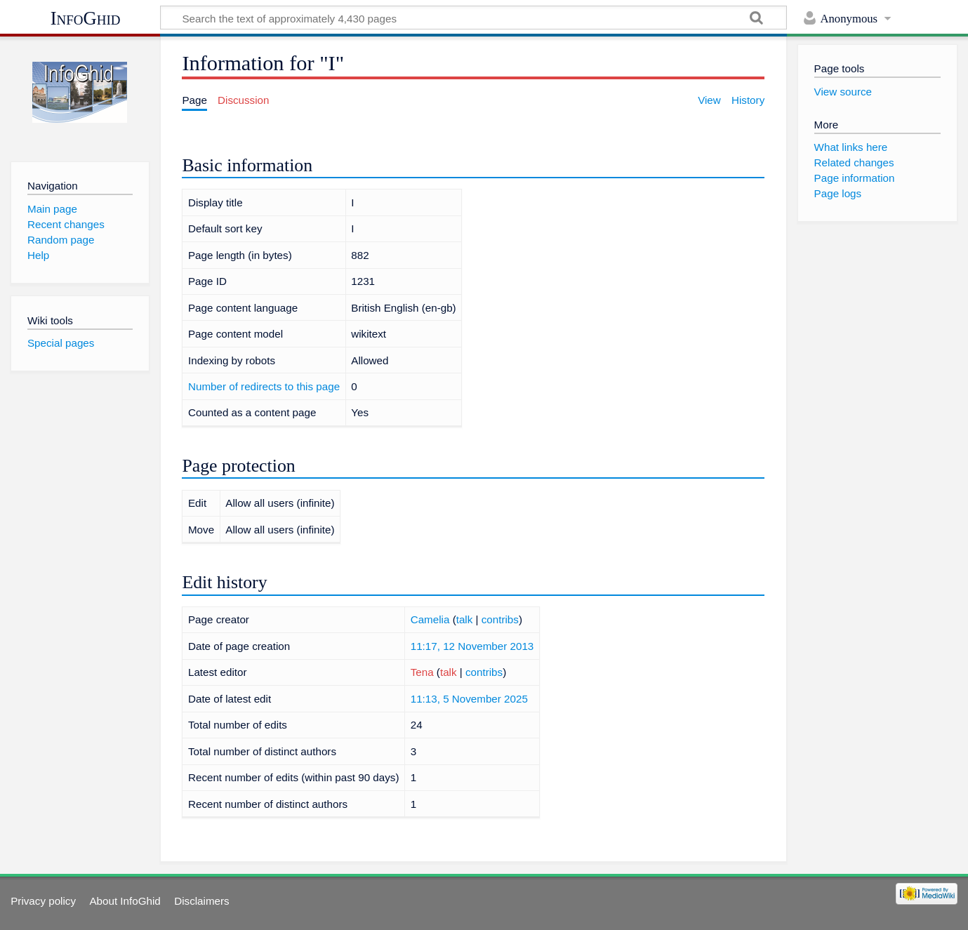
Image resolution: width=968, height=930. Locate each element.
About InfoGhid (124, 901)
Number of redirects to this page (264, 386)
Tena (422, 672)
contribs (500, 619)
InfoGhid (86, 18)
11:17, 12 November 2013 (472, 646)
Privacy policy (43, 901)
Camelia (430, 619)
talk (464, 619)
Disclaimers (201, 901)
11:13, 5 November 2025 (469, 699)
